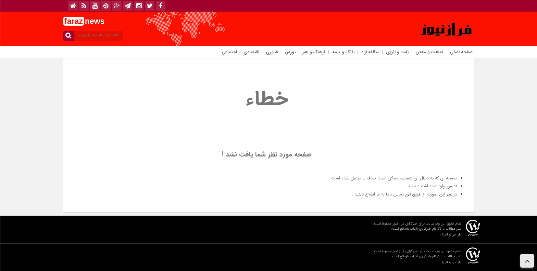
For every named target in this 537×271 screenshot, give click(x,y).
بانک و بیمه (343, 52)
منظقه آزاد (370, 52)
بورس (290, 52)
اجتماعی (229, 52)
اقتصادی (251, 52)
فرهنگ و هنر (313, 52)
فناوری (271, 52)
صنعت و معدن (429, 52)
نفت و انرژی (397, 52)
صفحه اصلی (460, 52)
